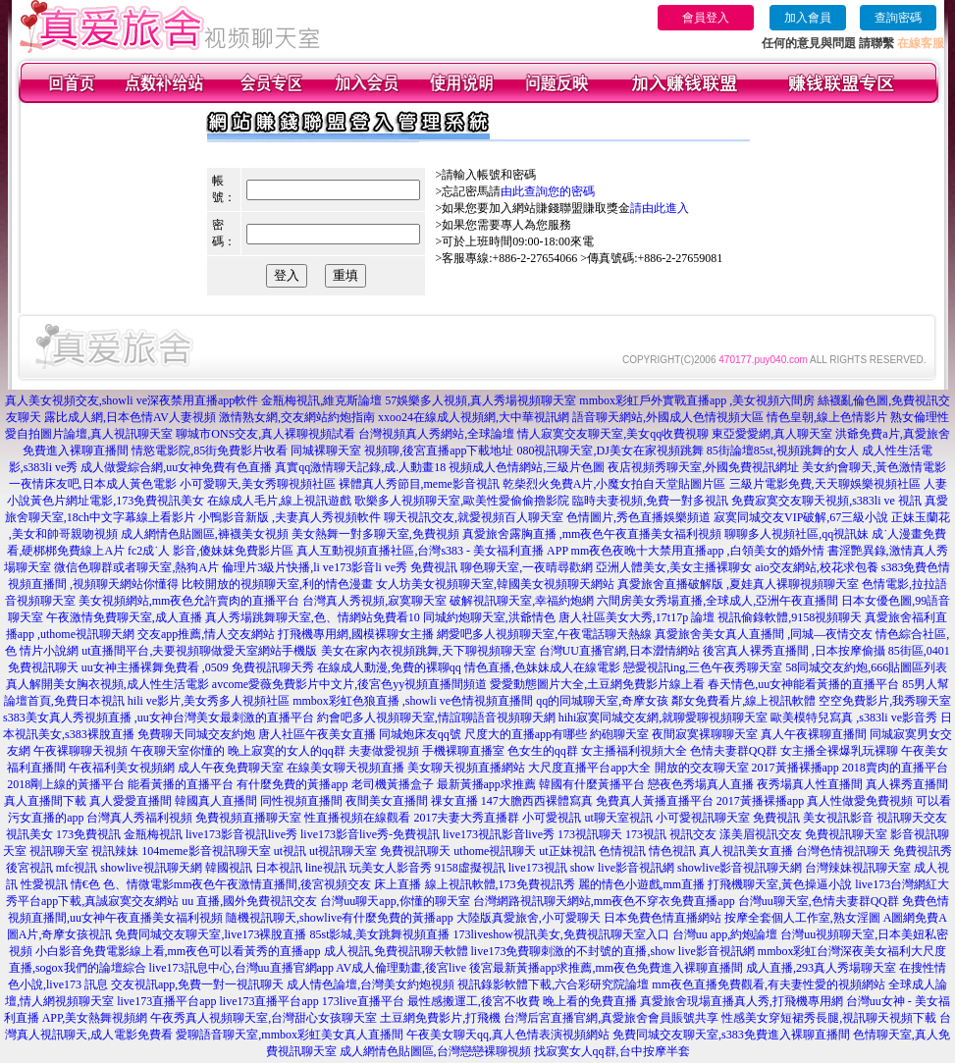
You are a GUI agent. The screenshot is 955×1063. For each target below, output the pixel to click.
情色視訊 (672, 851)
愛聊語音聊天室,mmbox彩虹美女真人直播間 (289, 1034)
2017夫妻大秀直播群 (466, 817)
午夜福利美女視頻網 (122, 767)
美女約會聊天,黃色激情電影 (874, 467)
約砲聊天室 (619, 734)
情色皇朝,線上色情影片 (827, 417)
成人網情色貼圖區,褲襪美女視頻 (205, 534)
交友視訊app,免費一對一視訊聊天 (197, 984)
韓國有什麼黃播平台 (592, 784)
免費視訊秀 (922, 851)
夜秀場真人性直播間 (810, 784)
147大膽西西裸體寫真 (537, 801)
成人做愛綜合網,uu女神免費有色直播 (176, 467)
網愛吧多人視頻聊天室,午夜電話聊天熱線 (544, 634)
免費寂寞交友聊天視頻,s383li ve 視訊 (826, 500)
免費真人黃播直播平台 (655, 801)
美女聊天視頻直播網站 (466, 767)
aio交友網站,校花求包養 (816, 567)
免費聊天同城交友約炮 (196, 734)
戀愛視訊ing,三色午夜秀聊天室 (702, 667)
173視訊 (645, 834)
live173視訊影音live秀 (499, 834)
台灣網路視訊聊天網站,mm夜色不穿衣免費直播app (604, 901)
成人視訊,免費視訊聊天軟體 (396, 951)
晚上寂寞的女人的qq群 (286, 751)
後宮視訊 (29, 868)
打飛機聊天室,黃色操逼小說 (780, 884)
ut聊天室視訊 (618, 817)
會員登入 (705, 18)
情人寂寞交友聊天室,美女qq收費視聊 (613, 434)
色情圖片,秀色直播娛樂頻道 (638, 517)
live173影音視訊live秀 (241, 834)
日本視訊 (278, 868)
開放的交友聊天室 (702, 767)
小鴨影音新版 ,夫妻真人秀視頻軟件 (289, 517)
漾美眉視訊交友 (760, 834)
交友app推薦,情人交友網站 (206, 634)
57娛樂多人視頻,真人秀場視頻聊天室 (480, 400)
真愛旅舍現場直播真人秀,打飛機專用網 (741, 1001)
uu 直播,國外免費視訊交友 (249, 901)
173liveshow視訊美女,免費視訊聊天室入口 (561, 934)
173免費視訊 (88, 834)
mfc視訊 (77, 868)
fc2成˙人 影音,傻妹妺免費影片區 (210, 551)
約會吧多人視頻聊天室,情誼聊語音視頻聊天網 (436, 717)
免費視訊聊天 (415, 851)
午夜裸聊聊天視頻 (80, 751)
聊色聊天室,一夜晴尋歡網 (526, 567)
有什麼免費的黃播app (292, 784)
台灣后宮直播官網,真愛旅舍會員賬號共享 (611, 1018)
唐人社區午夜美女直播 (317, 734)
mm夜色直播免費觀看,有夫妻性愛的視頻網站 (768, 984)
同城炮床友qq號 (420, 734)
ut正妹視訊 (567, 851)
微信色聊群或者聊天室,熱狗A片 (136, 567)
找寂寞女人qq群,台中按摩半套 (612, 1051)
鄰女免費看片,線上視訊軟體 (743, 701)
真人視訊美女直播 (746, 851)
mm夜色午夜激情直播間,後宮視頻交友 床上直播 (298, 884)
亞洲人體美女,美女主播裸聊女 (674, 567)
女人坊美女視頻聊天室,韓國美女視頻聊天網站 (495, 584)
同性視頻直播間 (301, 801)
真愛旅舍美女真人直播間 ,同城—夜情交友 (764, 634)
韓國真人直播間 (216, 801)
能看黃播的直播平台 (181, 784)
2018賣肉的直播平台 (895, 767)
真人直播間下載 (45, 801)
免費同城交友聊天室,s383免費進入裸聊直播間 (731, 1034)
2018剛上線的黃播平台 (66, 784)
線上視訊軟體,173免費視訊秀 (500, 884)
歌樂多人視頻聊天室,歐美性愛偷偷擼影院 (461, 500)
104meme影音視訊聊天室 (205, 851)
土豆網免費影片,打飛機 (440, 1018)
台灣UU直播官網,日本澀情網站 (619, 651)
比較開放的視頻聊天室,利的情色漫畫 (277, 584)
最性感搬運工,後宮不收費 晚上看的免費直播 (522, 1001)
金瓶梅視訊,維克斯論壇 (321, 400)
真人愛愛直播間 (130, 801)
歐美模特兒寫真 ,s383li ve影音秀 (853, 717)
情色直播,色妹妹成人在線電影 (542, 667)
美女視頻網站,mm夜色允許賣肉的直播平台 (189, 601)
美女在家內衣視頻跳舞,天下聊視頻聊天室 (428, 651)
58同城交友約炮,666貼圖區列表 (866, 667)
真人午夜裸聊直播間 (814, 734)
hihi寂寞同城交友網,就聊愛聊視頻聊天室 (663, 717)
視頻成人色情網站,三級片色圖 (527, 467)
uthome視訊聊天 (494, 851)
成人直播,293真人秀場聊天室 (821, 968)
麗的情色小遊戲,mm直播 (642, 884)
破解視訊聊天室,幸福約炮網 (522, 601)
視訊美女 (29, 834)
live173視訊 (537, 868)
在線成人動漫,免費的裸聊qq (389, 667)
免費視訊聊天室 (846, 834)
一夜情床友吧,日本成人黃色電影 (93, 484)
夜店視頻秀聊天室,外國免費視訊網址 (703, 467)
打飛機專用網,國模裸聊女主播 (356, 634)
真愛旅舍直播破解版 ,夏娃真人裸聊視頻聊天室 (738, 584)
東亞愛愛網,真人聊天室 (772, 434)
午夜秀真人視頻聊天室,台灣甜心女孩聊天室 (263, 1018)
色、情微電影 (138, 884)
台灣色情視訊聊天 (843, 851)
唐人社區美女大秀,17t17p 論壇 (636, 617)
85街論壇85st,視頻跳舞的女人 (783, 450)
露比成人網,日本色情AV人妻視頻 (130, 417)
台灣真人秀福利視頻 (139, 817)
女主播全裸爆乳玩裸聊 (839, 751)
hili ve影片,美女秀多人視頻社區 (209, 701)
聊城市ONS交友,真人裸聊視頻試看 (265, 434)
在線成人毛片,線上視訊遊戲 (279, 500)
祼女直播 (454, 801)
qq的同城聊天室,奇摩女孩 (602, 701)
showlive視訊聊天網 (150, 868)
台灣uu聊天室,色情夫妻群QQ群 (818, 901)
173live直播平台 (363, 1001)
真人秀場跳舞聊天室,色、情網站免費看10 (312, 617)
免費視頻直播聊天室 (248, 817)
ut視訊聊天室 (343, 851)
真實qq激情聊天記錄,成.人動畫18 (360, 467)
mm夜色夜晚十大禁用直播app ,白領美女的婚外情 (697, 551)
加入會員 (807, 18)
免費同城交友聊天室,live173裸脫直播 (212, 934)
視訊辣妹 (114, 851)
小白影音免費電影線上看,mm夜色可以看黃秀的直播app (178, 951)
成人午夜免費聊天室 (231, 767)
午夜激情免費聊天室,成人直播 (124, 617)
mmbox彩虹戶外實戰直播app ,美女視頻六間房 (697, 400)
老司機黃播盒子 (392, 784)
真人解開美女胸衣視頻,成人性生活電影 (107, 684)
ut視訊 (290, 851)
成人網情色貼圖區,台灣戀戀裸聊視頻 (435, 1051)
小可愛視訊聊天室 (703, 817)
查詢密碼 (898, 18)
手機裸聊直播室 (463, 751)
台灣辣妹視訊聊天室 (858, 868)
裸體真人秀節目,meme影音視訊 (419, 484)
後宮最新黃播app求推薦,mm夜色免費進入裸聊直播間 (606, 968)
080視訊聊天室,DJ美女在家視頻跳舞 (609, 450)
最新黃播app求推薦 (486, 784)
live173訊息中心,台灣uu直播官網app (241, 968)
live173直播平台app (166, 1001)
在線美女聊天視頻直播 (345, 767)
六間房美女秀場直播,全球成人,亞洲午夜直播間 (717, 601)
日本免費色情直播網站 (662, 918)
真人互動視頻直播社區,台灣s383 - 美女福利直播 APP (431, 551)
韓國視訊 (228, 868)
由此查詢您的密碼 (548, 191)
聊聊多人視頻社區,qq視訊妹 (796, 534)
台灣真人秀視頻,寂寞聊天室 (374, 601)
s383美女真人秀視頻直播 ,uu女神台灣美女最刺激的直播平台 (158, 717)
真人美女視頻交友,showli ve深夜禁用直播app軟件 (132, 400)
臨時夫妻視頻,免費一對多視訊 (650, 500)
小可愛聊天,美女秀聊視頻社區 (258, 484)
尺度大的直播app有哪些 (525, 734)
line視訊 (325, 868)
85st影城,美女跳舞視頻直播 (379, 934)
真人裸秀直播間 (907, 784)
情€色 (85, 884)
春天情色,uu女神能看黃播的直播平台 (803, 684)
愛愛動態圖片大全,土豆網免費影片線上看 (597, 684)
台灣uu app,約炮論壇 (724, 934)
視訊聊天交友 (911, 817)
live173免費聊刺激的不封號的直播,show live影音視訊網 (613, 951)
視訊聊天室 (58, 851)
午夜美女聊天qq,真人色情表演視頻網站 (508, 1034)
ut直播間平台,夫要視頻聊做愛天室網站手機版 (199, 651)
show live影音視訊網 (622, 868)
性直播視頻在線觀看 (357, 817)
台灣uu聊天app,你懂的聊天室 (394, 901)
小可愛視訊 (551, 817)
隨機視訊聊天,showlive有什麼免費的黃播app (339, 918)
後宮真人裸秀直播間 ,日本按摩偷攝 (794, 651)
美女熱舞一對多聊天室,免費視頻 (375, 534)
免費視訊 (776, 817)
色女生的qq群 (542, 751)
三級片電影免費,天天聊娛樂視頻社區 (825, 484)
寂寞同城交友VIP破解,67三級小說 (801, 517)
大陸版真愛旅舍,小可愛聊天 (528, 918)
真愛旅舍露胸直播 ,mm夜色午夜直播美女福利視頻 (592, 534)
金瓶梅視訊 (153, 834)
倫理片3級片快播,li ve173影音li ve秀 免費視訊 (339, 567)
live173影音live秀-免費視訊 (370, 834)
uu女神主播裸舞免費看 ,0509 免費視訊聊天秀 (197, 667)
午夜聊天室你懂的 (178, 751)
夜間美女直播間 (386, 801)
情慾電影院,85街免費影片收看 (210, 450)
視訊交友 (692, 834)
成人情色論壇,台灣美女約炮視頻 (370, 984)
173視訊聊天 (589, 834)
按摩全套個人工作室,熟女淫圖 (802, 918)
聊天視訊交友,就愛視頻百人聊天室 (473, 517)
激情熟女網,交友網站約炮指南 (297, 417)
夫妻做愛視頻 (383, 751)
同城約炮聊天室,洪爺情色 (489, 617)
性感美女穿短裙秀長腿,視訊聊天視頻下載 (828, 1018)
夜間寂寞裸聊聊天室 (705, 734)
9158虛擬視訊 (470, 868)
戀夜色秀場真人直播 (701, 784)
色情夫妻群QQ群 (733, 751)
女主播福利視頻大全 (634, 751)
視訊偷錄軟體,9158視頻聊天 (789, 617)
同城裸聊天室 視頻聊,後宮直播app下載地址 (402, 450)
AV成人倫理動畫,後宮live (401, 968)
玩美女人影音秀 (390, 868)
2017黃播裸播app (795, 767)
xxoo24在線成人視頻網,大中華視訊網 (473, 417)
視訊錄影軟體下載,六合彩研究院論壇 (553, 984)
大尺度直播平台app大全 (589, 767)
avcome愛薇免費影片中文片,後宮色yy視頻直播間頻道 (349, 684)
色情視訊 (622, 851)
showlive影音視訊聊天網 (739, 868)
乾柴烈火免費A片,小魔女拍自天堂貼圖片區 (614, 484)
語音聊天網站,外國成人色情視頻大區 (668, 417)
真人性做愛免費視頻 (860, 801)
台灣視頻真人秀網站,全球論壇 (436, 434)
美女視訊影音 (838, 817)
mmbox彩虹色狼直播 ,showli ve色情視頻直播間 (412, 701)
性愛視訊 (44, 884)
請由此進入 (659, 208)
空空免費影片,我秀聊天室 (885, 701)
